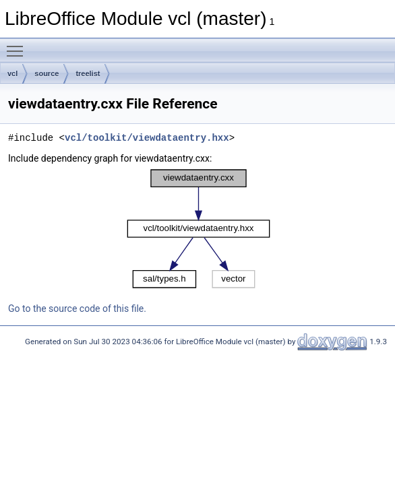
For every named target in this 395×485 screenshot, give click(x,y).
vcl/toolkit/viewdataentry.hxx (147, 137)
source (46, 73)
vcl (12, 73)
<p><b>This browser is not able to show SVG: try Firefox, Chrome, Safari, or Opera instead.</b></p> (199, 229)
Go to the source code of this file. (77, 308)
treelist (87, 73)
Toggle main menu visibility (18, 45)
